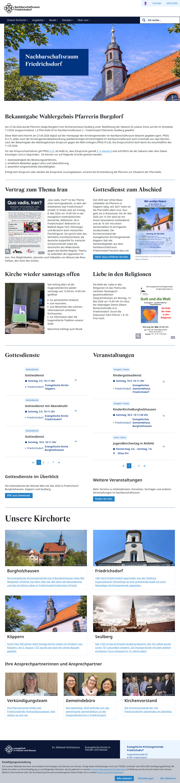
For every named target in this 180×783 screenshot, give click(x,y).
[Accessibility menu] (145, 3)
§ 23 (51, 151)
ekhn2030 (172, 3)
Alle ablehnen (168, 778)
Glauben (67, 20)
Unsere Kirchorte (16, 20)
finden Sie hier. (103, 498)
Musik (52, 20)
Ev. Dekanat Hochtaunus (66, 747)
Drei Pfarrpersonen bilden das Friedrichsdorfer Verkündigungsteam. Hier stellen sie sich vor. (31, 711)
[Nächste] (59, 462)
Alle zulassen (124, 778)
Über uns (83, 20)
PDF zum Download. (18, 495)
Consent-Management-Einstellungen (108, 769)
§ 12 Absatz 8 (104, 151)
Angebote (37, 20)
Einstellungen (146, 778)
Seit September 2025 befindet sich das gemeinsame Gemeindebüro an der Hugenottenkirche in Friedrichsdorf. (87, 711)
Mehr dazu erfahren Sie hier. (111, 256)
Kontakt (157, 3)
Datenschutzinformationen (111, 772)
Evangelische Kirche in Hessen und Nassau (97, 748)
